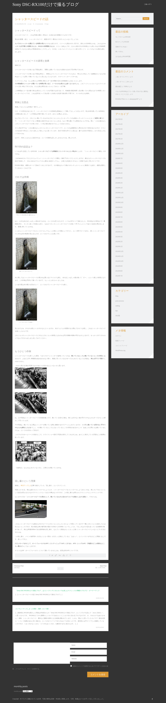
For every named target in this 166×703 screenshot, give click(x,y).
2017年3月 (119, 129)
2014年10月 (119, 261)
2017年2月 (119, 134)
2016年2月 (119, 183)
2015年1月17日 (100, 598)
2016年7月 (119, 158)
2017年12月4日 (100, 627)
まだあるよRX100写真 (122, 56)
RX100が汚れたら (121, 99)
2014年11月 (119, 256)
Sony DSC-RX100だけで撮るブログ (45, 4)
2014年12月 (119, 251)
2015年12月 (119, 192)
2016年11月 (119, 148)
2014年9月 (119, 266)
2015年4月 (119, 232)
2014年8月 (119, 271)
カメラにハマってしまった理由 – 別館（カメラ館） (32, 609)
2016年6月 (119, 163)
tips (47, 24)
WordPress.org (120, 350)
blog (116, 296)
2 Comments (39, 24)
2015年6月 (119, 222)
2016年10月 (119, 153)
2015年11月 (119, 197)
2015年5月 (119, 227)
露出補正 (118, 86)
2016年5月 (119, 168)
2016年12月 (119, 144)
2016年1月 (119, 188)
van (30, 24)
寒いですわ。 (119, 51)
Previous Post (18, 566)
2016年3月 (119, 178)
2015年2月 (119, 241)
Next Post (101, 566)
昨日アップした (26, 485)
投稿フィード (119, 341)
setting (117, 306)
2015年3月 (119, 237)
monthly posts (18, 691)
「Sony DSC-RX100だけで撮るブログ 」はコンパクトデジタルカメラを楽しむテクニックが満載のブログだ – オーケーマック (57, 590)
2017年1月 (119, 139)
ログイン (118, 336)
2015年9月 (119, 207)
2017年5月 (119, 119)
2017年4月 (119, 124)
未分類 (117, 315)
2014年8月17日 (21, 24)
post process (119, 301)
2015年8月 (119, 212)
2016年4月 (119, 173)
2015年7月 (119, 217)
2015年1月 (119, 246)
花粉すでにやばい (121, 47)
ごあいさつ (147, 4)
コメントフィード (121, 345)
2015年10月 (119, 202)
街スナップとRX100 (122, 42)
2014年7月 (119, 276)
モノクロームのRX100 (122, 37)
